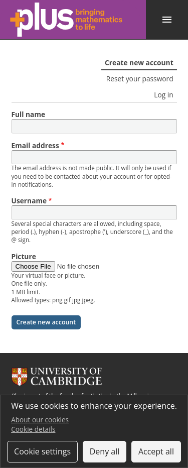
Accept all (156, 451)
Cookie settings (42, 451)
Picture (24, 256)
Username (29, 200)
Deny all (105, 451)
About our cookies (40, 419)
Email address (35, 145)
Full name (29, 114)
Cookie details (33, 429)
